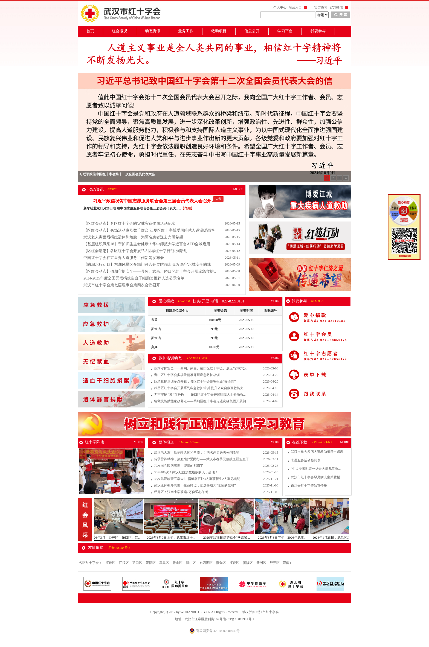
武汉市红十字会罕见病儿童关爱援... (317, 477)
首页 (90, 31)
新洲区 (261, 563)
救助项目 (219, 31)
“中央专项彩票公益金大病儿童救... (316, 469)
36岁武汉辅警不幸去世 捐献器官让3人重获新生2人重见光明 (197, 479)
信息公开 (252, 31)
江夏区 (235, 563)
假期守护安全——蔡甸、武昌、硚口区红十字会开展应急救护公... (201, 368)
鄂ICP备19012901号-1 (238, 619)
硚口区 (137, 563)
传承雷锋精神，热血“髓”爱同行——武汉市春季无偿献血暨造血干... (202, 459)
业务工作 (185, 31)
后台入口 (295, 7)
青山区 (178, 563)
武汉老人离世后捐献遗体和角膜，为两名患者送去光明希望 (196, 452)
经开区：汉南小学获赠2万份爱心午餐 (181, 492)
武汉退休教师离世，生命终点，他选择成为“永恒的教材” (195, 485)
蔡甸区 (221, 563)
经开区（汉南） (281, 563)
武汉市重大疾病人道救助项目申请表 (317, 452)
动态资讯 (152, 31)
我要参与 (318, 31)
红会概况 (119, 31)
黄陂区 (248, 563)
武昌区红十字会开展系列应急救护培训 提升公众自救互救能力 (199, 388)
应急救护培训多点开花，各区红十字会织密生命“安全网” (195, 381)
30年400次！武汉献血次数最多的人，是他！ (186, 472)
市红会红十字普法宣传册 (309, 486)
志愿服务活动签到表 (305, 460)
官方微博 (320, 7)
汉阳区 (151, 563)
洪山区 (191, 563)
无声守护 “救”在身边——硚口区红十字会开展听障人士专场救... (200, 395)
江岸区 (111, 563)
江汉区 (124, 563)
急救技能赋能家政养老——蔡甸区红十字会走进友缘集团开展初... (201, 401)
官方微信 (336, 7)
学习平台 (285, 31)
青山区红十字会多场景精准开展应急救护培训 (187, 375)
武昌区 (164, 563)
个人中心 (279, 7)
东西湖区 (206, 563)
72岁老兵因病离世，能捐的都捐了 (178, 466)
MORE (238, 189)
